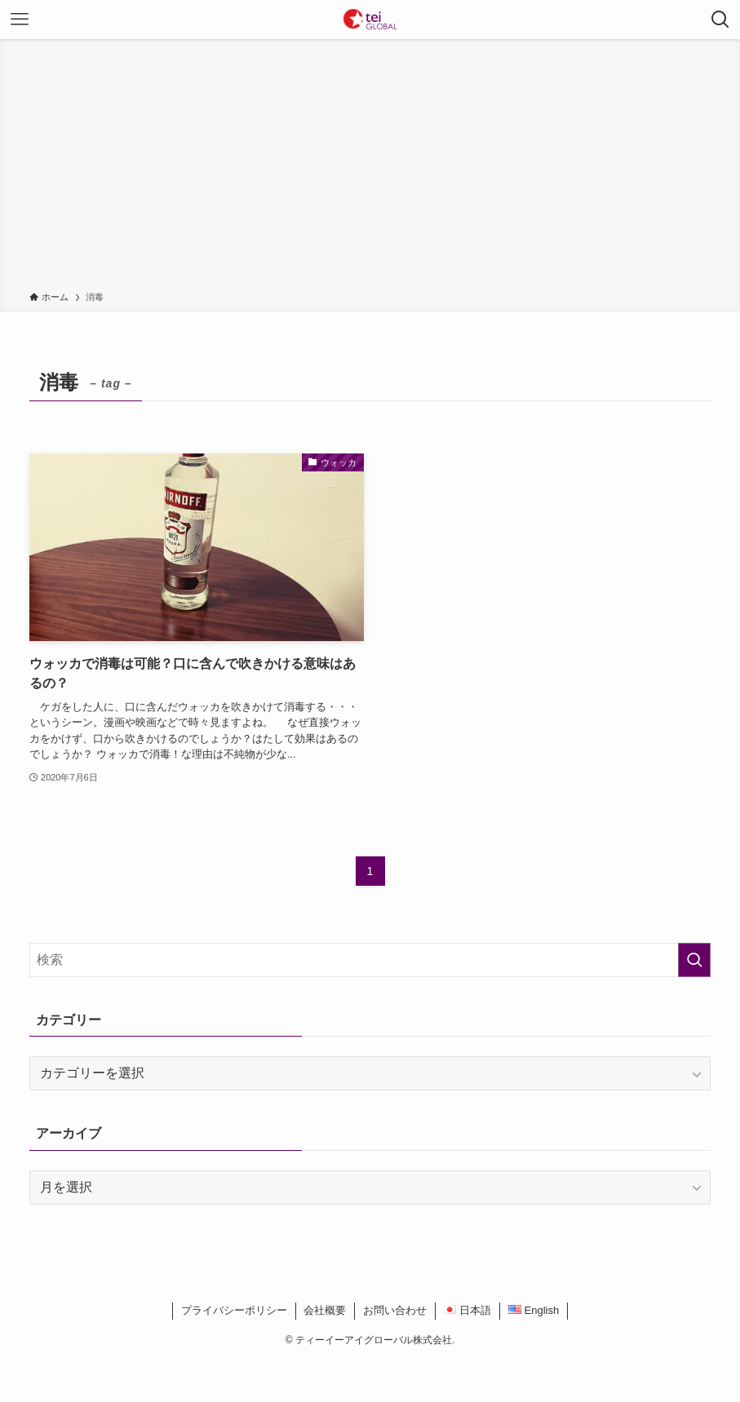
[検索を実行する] (694, 960)
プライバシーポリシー (234, 1310)
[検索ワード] (369, 960)
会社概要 (325, 1310)
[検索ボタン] (720, 19)
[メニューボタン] (19, 19)
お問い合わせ (395, 1310)
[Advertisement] (370, 168)
